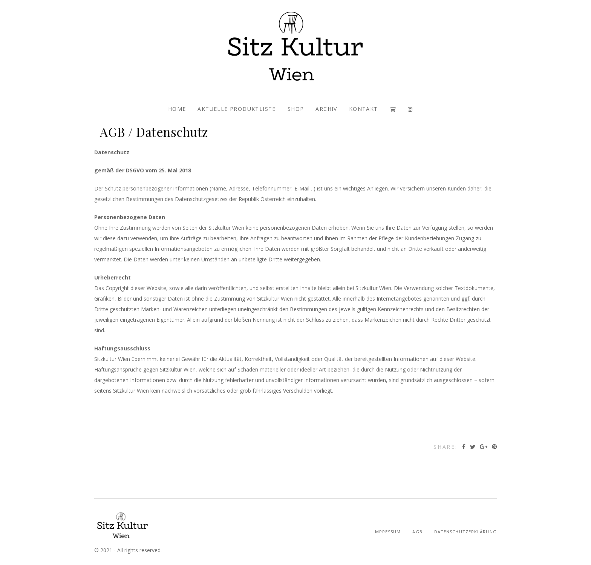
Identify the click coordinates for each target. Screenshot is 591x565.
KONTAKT (363, 108)
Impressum (387, 531)
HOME (177, 108)
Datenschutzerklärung (465, 531)
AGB (417, 531)
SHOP (296, 108)
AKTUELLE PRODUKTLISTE (237, 108)
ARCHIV (326, 108)
